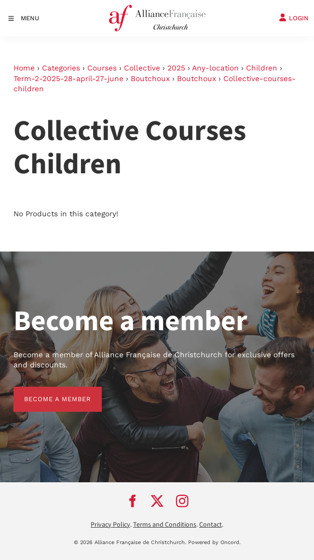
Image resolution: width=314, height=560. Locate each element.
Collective (142, 68)
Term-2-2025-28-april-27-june (68, 78)
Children (261, 68)
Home (24, 68)
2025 (176, 68)
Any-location (215, 68)
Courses (102, 68)
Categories (61, 68)
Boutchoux (150, 78)
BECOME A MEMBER (47, 391)
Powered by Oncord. (214, 542)
